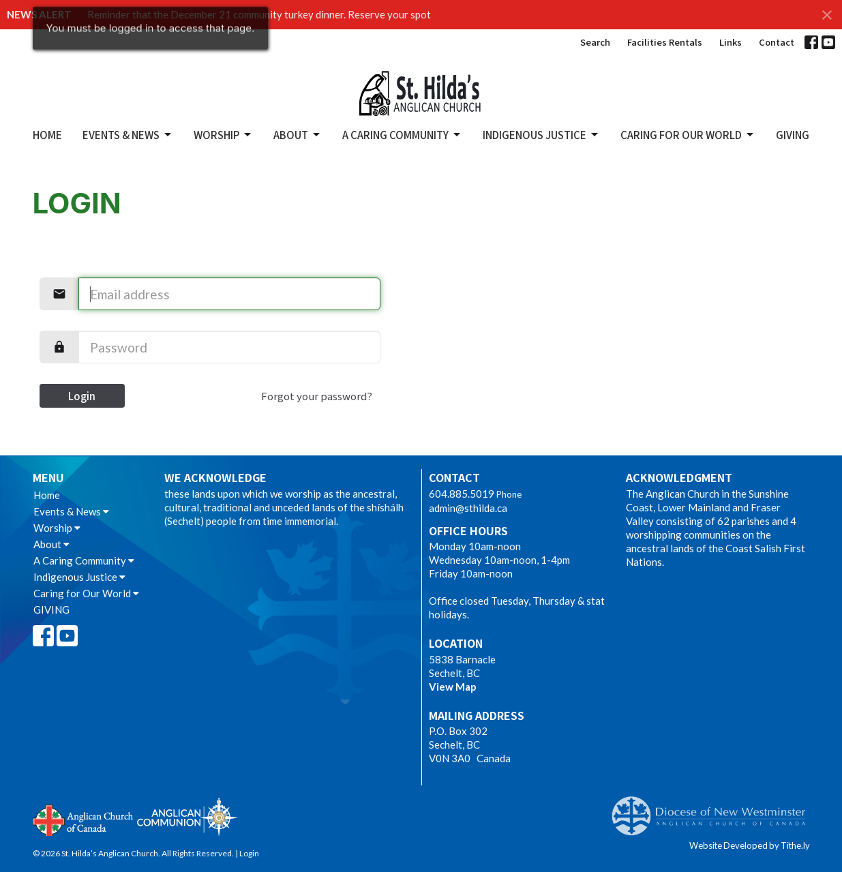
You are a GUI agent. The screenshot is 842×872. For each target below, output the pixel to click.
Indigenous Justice (541, 134)
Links (730, 41)
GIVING (792, 134)
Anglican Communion (187, 816)
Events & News (127, 134)
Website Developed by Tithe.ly (749, 845)
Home (47, 134)
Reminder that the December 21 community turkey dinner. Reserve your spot (259, 14)
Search (595, 41)
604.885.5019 (461, 493)
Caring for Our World (687, 134)
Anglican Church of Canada (83, 819)
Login (81, 396)
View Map (453, 686)
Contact (776, 41)
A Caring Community (402, 134)
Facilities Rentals (664, 41)
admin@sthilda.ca (468, 508)
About (297, 134)
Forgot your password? (316, 396)
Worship (223, 134)
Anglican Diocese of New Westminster (713, 809)
